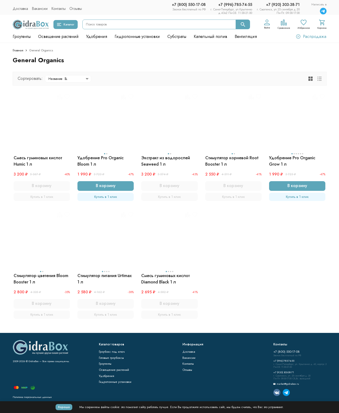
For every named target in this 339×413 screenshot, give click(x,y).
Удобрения (96, 36)
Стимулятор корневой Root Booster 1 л (231, 161)
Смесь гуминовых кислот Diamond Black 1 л (165, 279)
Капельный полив (210, 36)
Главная (18, 50)
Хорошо (64, 407)
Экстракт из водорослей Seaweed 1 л (165, 161)
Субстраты (176, 36)
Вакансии (40, 8)
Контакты (58, 8)
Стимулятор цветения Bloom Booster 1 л (41, 279)
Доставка (20, 8)
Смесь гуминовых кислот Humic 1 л (38, 161)
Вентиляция (246, 36)
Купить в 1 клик (41, 196)
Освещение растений (58, 36)
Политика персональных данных (32, 397)
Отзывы (75, 8)
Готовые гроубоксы (111, 358)
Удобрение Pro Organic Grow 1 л (292, 161)
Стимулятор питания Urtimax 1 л (104, 279)
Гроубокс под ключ (112, 351)
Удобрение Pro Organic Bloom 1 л (100, 161)
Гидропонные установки (137, 36)
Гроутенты (22, 36)
